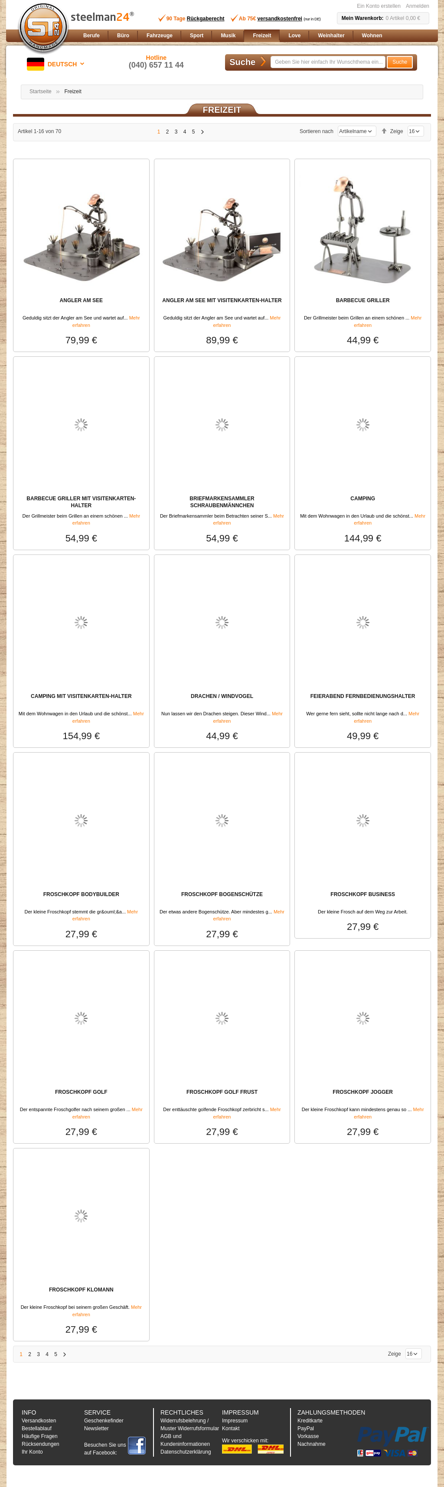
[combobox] (328, 62)
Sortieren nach (316, 131)
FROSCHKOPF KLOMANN (81, 1290)
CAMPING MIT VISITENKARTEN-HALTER (81, 696)
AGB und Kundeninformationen (185, 1440)
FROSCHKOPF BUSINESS (362, 894)
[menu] (254, 35)
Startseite (40, 91)
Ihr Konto (32, 1452)
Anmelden (417, 6)
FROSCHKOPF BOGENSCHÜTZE (222, 894)
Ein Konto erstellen (379, 6)
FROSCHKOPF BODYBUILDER (81, 894)
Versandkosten (39, 1421)
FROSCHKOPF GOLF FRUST (222, 1092)
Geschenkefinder (104, 1421)
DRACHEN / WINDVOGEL (222, 696)
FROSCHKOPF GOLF (81, 1092)
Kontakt (231, 1428)
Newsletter (96, 1428)
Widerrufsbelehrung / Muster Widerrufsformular (189, 1425)
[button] (57, 64)
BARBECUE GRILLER (363, 300)
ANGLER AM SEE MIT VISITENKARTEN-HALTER (221, 300)
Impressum (235, 1421)
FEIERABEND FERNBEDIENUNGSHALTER (362, 696)
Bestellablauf (37, 1428)
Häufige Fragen (40, 1436)
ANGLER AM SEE (81, 300)
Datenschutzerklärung (185, 1452)
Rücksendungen (40, 1444)
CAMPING (362, 499)
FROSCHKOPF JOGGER (363, 1092)
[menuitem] (91, 35)
